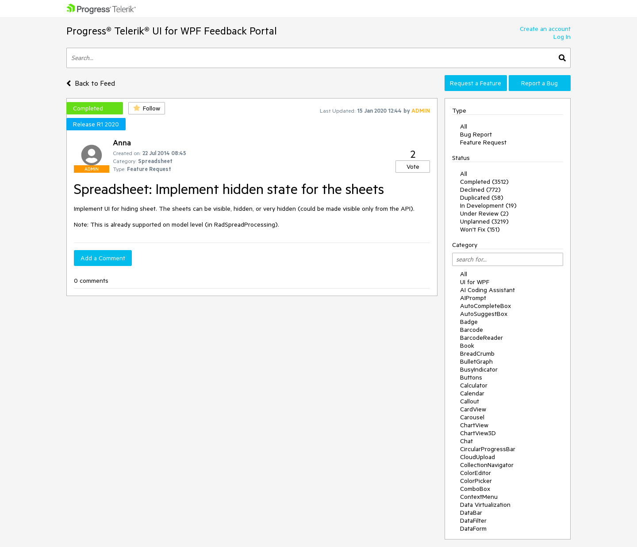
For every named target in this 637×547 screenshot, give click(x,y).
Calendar (472, 393)
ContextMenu (479, 497)
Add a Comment (103, 258)
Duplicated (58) (481, 197)
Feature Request (483, 142)
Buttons (471, 377)
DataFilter (473, 520)
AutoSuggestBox (483, 314)
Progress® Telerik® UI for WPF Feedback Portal (171, 30)
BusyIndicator (479, 369)
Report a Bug (539, 83)
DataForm (473, 528)
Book (467, 345)
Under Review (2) (484, 213)
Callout (469, 401)
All (463, 126)
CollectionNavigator (487, 465)
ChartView (474, 425)
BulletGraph (476, 361)
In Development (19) (488, 205)
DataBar (471, 513)
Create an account (545, 29)
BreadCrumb (477, 353)
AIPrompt (473, 298)
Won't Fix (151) (480, 229)
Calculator (473, 385)
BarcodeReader (481, 338)
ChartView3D (478, 433)
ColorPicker (476, 481)
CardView (473, 409)
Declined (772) (480, 190)
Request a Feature (475, 83)
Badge (469, 322)
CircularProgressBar (487, 449)
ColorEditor (475, 473)
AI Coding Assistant (487, 290)
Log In (562, 37)
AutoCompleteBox (485, 306)
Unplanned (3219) (484, 221)
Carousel (472, 417)
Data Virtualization (485, 505)
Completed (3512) (484, 182)
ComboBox (475, 489)
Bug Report (476, 134)
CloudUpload (477, 457)
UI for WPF (474, 282)
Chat (466, 441)
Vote (413, 167)
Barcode (471, 330)
